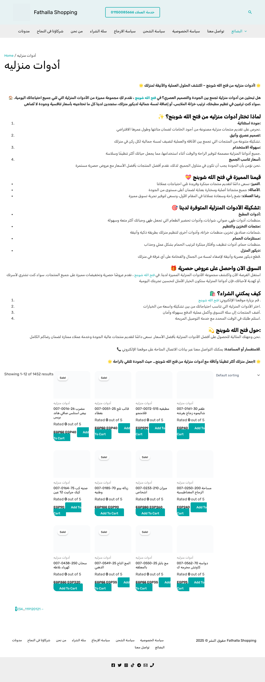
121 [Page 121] (39, 615)
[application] (244, 31)
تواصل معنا (215, 31)
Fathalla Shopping (55, 12)
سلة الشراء (98, 31)
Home (9, 55)
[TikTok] (133, 664)
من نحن (77, 31)
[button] (132, 12)
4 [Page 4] (22, 615)
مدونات (24, 31)
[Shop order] (236, 375)
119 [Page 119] (28, 615)
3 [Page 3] (20, 615)
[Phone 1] (152, 664)
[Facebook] (113, 664)
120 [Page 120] (34, 615)
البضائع (239, 31)
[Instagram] (126, 664)
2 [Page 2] (18, 615)
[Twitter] (120, 664)
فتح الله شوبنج (144, 98)
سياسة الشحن (154, 31)
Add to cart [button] (70, 439)
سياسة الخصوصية (186, 31)
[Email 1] (145, 664)
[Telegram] (139, 664)
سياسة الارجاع (125, 31)
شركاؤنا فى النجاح (50, 31)
